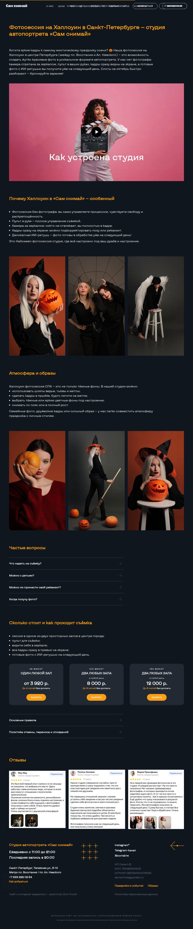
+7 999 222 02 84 (20, 877)
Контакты (140, 6)
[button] (36, 673)
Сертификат (111, 6)
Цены (61, 6)
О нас (50, 6)
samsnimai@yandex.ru (129, 877)
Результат (76, 6)
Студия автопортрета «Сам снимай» (41, 845)
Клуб (126, 6)
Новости (92, 6)
